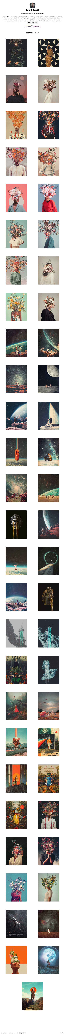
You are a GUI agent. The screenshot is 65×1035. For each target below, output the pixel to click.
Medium (36, 26)
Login (61, 1033)
